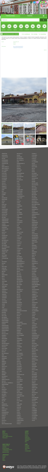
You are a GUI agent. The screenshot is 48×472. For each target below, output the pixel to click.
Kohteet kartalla (5, 448)
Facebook (27, 445)
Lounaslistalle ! (28, 450)
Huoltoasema (27, 439)
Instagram (27, 447)
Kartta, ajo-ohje (5, 452)
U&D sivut (22, 4)
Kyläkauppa (27, 437)
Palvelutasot (5, 437)
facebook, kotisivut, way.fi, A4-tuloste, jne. (22, 12)
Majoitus (26, 432)
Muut (26, 441)
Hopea (3, 457)
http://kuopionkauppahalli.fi (18, 46)
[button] (43, 15)
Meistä (3, 432)
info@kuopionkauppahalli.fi (18, 47)
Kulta (3, 458)
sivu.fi (26, 449)
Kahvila (26, 435)
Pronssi (4, 456)
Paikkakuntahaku (5, 445)
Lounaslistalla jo (5, 450)
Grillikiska (27, 440)
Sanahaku (4, 447)
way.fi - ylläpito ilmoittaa (7, 436)
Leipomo (27, 436)
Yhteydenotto (5, 435)
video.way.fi (27, 448)
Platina (3, 460)
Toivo (42, 34)
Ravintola (27, 433)
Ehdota (26, 34)
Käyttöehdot (5, 433)
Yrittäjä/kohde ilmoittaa (7, 449)
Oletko (34, 34)
